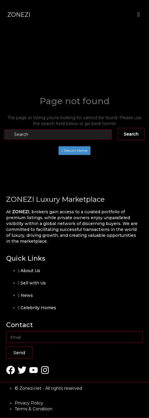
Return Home (74, 150)
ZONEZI (18, 14)
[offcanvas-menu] (138, 14)
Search (131, 134)
